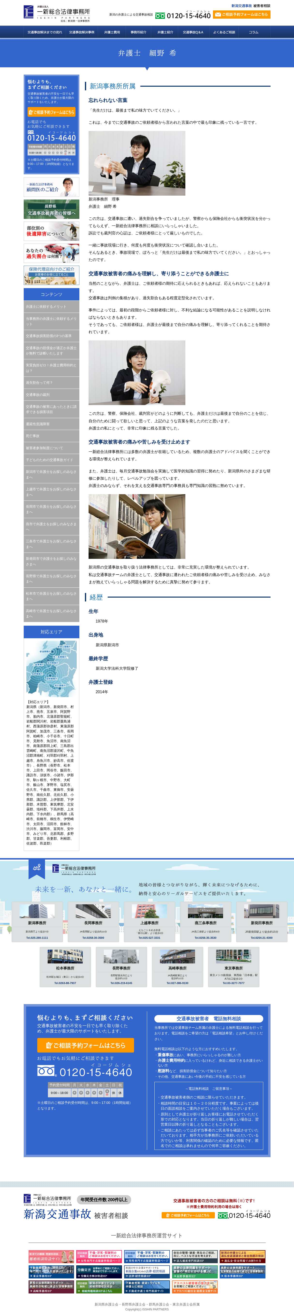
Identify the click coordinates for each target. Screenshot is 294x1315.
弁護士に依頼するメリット (46, 306)
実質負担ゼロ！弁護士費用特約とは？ (51, 367)
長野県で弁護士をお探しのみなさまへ (51, 578)
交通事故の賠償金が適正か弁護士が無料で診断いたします (51, 350)
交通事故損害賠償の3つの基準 (49, 336)
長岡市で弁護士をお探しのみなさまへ (51, 509)
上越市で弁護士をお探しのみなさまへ (51, 491)
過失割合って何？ (39, 383)
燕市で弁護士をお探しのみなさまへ (51, 526)
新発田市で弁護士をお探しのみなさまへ (51, 561)
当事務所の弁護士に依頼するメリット (51, 321)
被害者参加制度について (44, 448)
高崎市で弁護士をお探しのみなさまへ (51, 613)
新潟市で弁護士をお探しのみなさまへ (51, 474)
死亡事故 (32, 436)
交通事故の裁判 (38, 395)
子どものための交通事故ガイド (49, 460)
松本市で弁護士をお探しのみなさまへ (51, 596)
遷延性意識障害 (38, 424)
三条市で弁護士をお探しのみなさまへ (51, 543)
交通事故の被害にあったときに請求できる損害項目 (51, 409)
